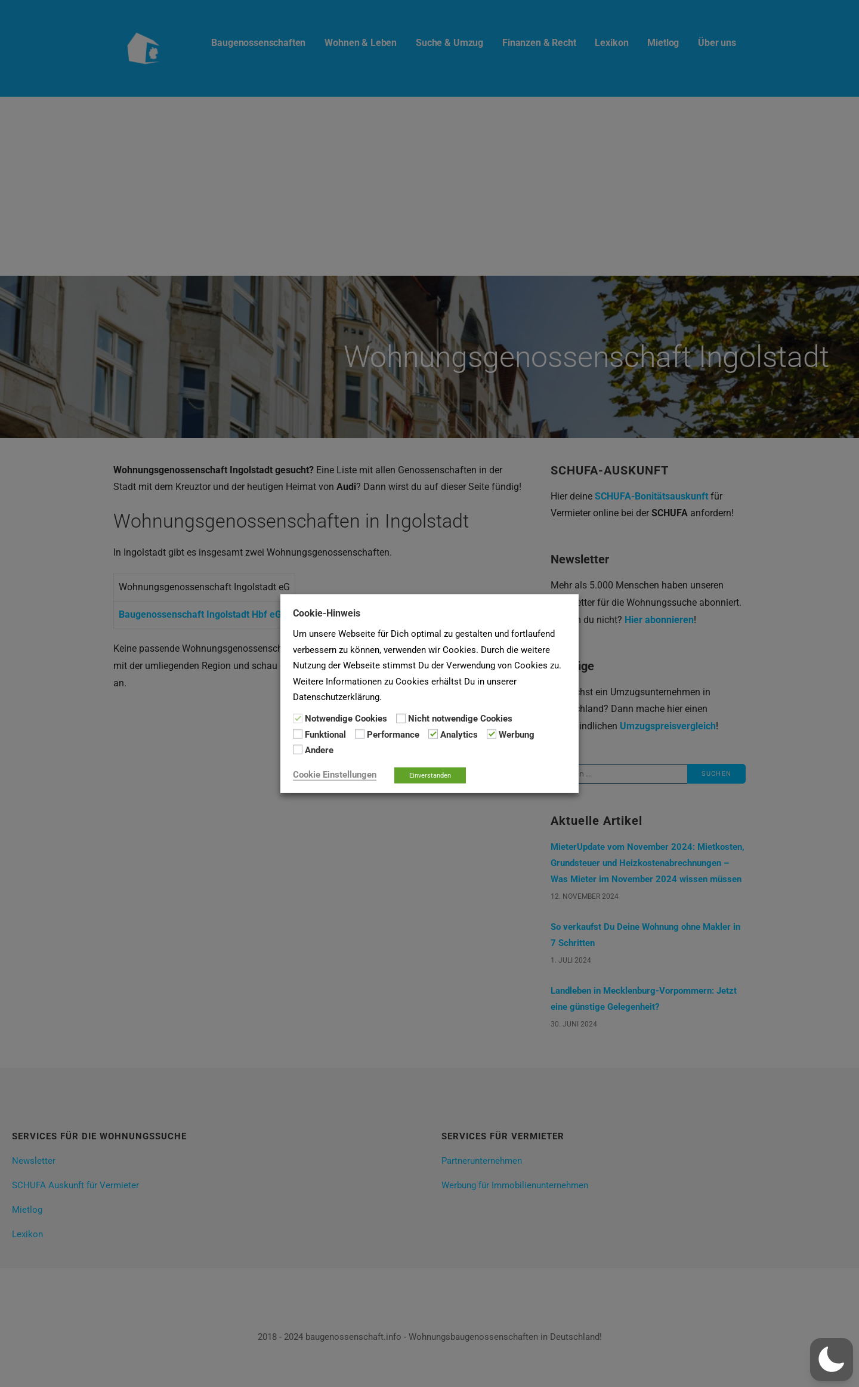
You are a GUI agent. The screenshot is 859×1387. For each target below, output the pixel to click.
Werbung (516, 734)
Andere (319, 750)
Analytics (459, 734)
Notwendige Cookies (346, 718)
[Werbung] (491, 734)
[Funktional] (297, 734)
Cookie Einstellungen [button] (334, 774)
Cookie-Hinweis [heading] (326, 613)
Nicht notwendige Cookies (460, 718)
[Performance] (359, 734)
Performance (393, 734)
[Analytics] (433, 734)
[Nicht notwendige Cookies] (401, 718)
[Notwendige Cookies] (297, 718)
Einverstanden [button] (430, 775)
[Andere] (297, 749)
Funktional (325, 734)
